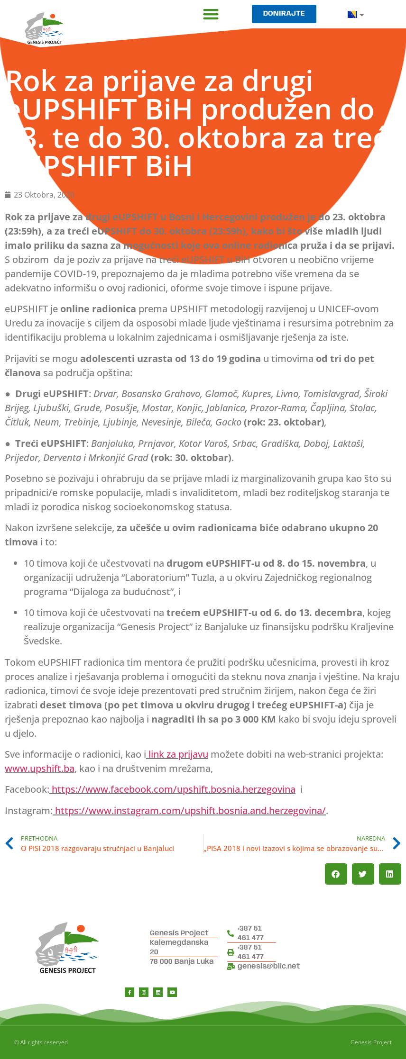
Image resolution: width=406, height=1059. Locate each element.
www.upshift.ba (39, 768)
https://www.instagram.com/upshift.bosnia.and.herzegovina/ (190, 810)
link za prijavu (178, 754)
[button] (210, 14)
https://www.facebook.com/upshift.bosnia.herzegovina (173, 789)
